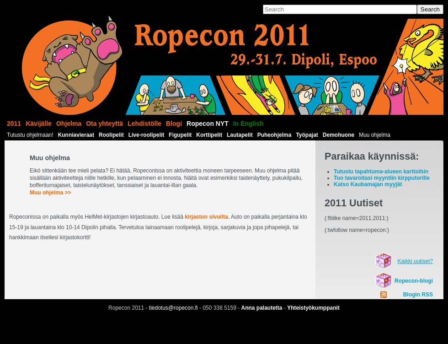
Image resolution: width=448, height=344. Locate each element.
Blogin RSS (418, 294)
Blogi (174, 123)
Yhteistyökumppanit (313, 308)
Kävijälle (39, 123)
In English (248, 123)
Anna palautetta (262, 308)
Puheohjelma (274, 135)
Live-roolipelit (146, 135)
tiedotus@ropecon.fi (173, 308)
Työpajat (307, 135)
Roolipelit (111, 135)
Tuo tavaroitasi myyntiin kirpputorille (382, 178)
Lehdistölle (144, 123)
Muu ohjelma (374, 135)
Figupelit (180, 135)
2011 (14, 123)
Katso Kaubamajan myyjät (368, 184)
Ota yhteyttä (104, 123)
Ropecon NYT (208, 123)
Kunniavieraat (76, 135)
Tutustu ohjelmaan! (30, 135)
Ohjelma (68, 123)
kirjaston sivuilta (206, 217)
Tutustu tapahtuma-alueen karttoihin (381, 171)
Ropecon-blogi (414, 281)
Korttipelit (209, 135)
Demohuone (338, 135)
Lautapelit (240, 135)
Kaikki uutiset (414, 261)
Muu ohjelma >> (50, 192)
